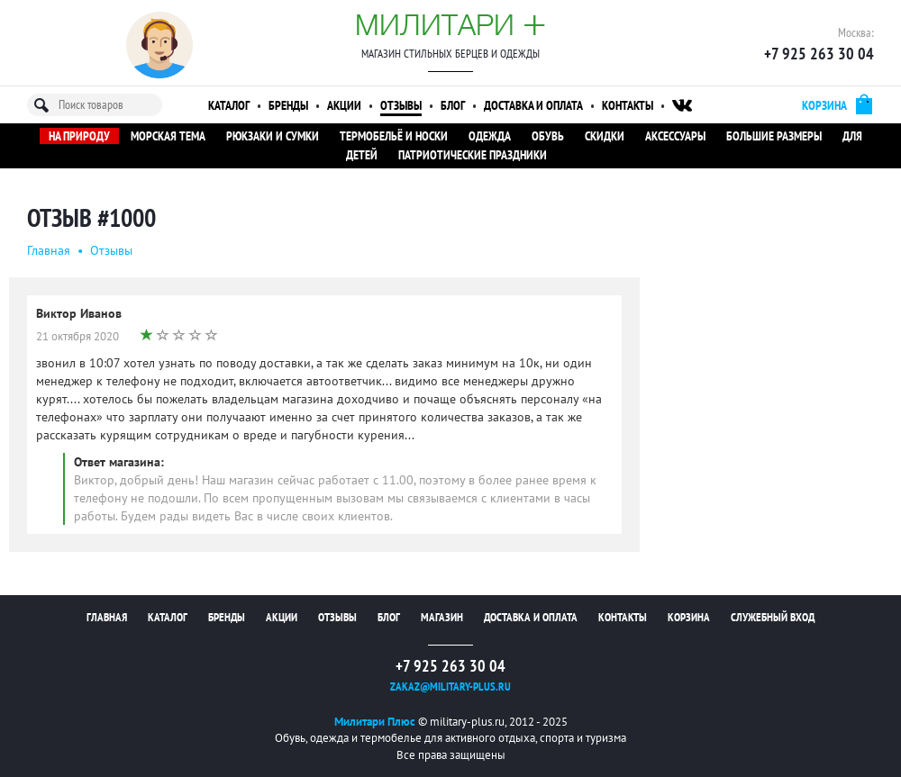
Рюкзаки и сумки (272, 136)
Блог (453, 105)
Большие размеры (774, 136)
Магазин (442, 617)
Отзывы (401, 105)
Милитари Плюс (374, 721)
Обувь (548, 136)
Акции (344, 105)
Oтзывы (111, 250)
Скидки (604, 136)
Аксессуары (675, 136)
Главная (48, 250)
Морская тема (168, 136)
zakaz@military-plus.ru (450, 686)
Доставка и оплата (533, 105)
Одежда (490, 136)
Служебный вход (773, 617)
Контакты (627, 105)
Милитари (450, 24)
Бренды (288, 105)
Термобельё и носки (394, 136)
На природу (79, 136)
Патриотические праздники (472, 155)
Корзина (689, 617)
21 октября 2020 (77, 336)
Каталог (229, 105)
